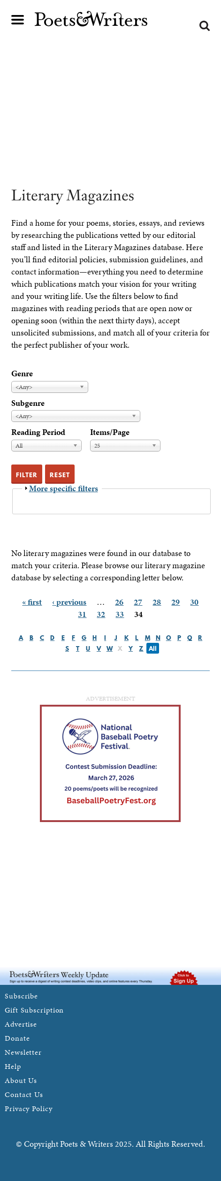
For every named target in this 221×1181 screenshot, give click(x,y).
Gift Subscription (34, 1010)
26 (119, 602)
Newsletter (23, 1052)
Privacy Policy (29, 1108)
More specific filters (63, 488)
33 (119, 614)
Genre (22, 373)
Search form (204, 26)
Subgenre (28, 403)
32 (101, 614)
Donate (17, 1038)
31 (82, 614)
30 (194, 602)
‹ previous (69, 602)
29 (175, 602)
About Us (21, 1080)
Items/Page (110, 432)
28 (156, 602)
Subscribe (21, 996)
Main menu (17, 19)
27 (138, 602)
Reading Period (38, 432)
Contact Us (24, 1094)
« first (32, 602)
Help (13, 1066)
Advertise (21, 1024)
